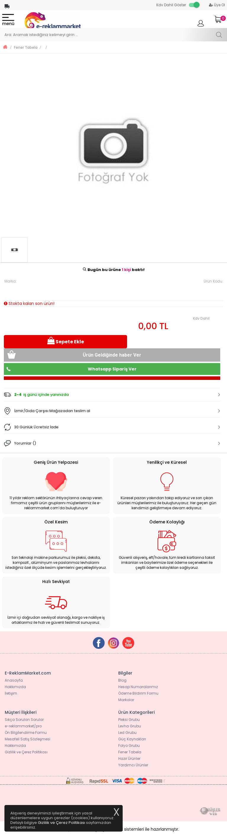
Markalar (126, 699)
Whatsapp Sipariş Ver (112, 369)
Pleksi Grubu (129, 719)
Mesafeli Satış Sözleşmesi (27, 739)
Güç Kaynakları (132, 739)
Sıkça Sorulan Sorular (24, 719)
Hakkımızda (15, 686)
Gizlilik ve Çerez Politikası (26, 752)
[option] (113, 146)
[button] (112, 394)
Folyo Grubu (129, 745)
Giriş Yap (200, 26)
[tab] (112, 394)
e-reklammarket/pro (23, 726)
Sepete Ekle (65, 341)
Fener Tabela (26, 47)
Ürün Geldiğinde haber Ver (112, 355)
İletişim (11, 693)
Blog (122, 680)
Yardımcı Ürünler (133, 765)
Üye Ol (217, 4)
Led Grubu (127, 732)
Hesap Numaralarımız (138, 686)
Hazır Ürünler (129, 758)
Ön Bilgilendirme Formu (26, 732)
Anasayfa (14, 680)
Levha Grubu (129, 726)
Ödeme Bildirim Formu (138, 693)
